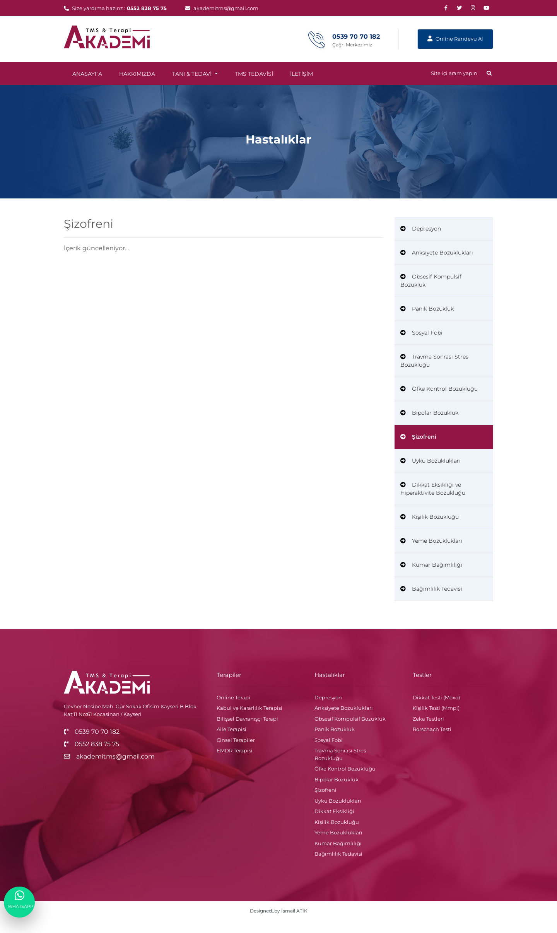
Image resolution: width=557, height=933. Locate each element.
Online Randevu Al (455, 39)
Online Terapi (233, 697)
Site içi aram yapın (461, 73)
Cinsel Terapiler (236, 740)
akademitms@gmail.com (221, 8)
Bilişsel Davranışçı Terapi (247, 719)
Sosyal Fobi (421, 332)
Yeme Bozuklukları (431, 540)
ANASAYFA (87, 73)
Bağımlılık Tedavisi (431, 588)
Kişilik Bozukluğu (429, 516)
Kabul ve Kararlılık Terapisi (249, 708)
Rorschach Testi (432, 729)
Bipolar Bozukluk (429, 412)
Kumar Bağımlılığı (431, 564)
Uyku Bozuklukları (430, 460)
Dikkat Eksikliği (334, 811)
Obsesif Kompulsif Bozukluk (430, 280)
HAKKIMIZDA (137, 73)
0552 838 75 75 (147, 8)
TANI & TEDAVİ (192, 73)
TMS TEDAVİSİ (254, 73)
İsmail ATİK (294, 911)
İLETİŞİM (301, 73)
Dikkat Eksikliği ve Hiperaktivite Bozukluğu (432, 488)
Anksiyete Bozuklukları (436, 252)
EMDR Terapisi (235, 750)
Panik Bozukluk (427, 308)
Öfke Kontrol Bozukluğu (439, 388)
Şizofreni (418, 436)
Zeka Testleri (428, 719)
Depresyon (420, 228)
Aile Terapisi (231, 729)
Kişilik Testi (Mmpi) (436, 708)
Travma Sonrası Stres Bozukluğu (434, 360)
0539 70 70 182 (92, 731)
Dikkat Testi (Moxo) (436, 697)
